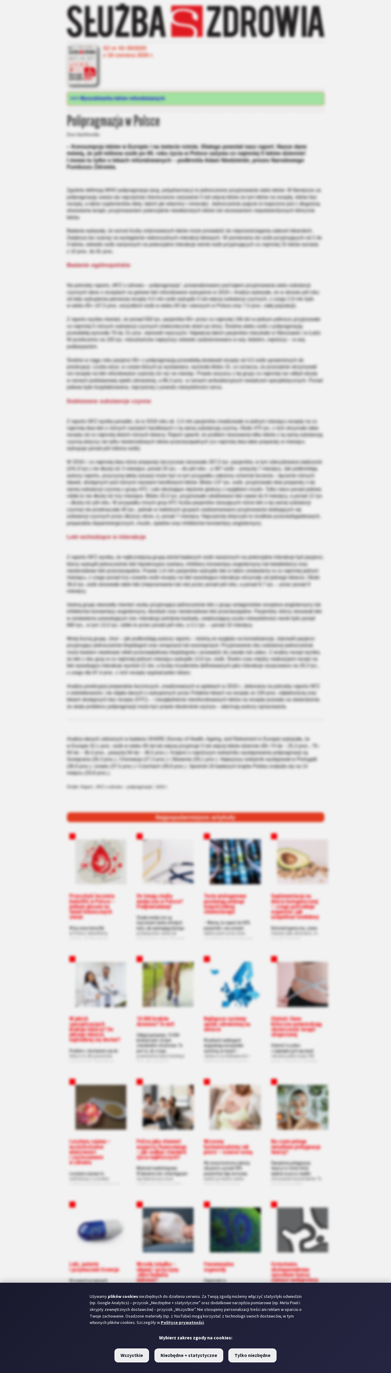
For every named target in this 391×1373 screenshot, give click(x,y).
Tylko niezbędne (252, 1355)
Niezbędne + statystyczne (189, 1355)
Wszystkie (132, 1355)
